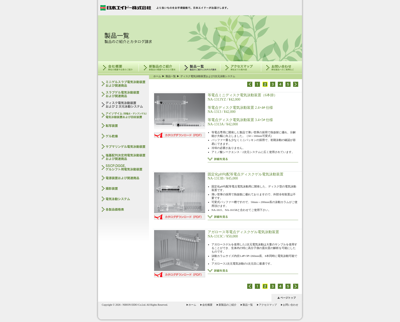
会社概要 (206, 304)
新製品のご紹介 (226, 304)
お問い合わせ (289, 304)
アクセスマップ (267, 304)
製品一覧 (171, 76)
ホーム (157, 76)
